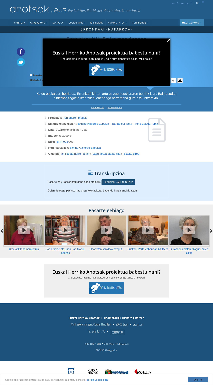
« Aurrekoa (97, 107)
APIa (99, 344)
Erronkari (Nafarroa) (106, 29)
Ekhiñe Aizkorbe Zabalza (93, 123)
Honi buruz (140, 23)
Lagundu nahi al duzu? (118, 182)
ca (187, 3)
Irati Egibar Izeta (121, 123)
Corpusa (57, 23)
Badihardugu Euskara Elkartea (124, 318)
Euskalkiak (77, 23)
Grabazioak (38, 23)
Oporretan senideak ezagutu (106, 249)
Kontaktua (117, 332)
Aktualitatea (117, 23)
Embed (173, 80)
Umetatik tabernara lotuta (24, 249)
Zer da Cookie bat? (97, 380)
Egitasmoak (191, 23)
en (182, 3)
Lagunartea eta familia (106, 153)
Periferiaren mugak (75, 117)
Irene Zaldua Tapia (146, 123)
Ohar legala (109, 344)
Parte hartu (89, 344)
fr (178, 3)
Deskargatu (180, 80)
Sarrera (19, 23)
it (191, 3)
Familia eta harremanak (74, 153)
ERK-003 (62, 141)
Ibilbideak (96, 23)
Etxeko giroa (131, 153)
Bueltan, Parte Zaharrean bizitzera (147, 249)
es (173, 3)
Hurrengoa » (115, 107)
